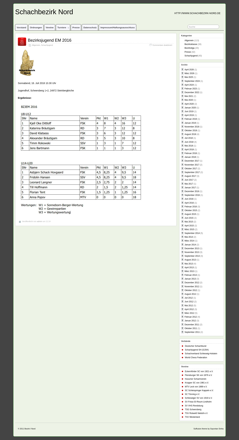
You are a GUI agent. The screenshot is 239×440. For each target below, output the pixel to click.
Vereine (50, 27)
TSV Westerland (192, 417)
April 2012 (189, 309)
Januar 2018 (190, 157)
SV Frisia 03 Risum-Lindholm (198, 402)
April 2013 (189, 267)
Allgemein (36, 45)
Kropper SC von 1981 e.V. (197, 383)
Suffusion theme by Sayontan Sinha (208, 429)
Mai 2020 (189, 100)
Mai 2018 (189, 146)
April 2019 (189, 115)
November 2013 (192, 252)
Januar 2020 (190, 107)
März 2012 (189, 313)
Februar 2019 (191, 119)
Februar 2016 (191, 206)
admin (39, 221)
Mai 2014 (189, 237)
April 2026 (189, 69)
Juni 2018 (189, 142)
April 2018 (189, 149)
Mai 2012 (189, 305)
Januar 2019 (190, 123)
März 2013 (189, 271)
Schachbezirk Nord (44, 12)
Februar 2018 (191, 153)
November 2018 (192, 127)
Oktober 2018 (191, 130)
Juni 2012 (189, 301)
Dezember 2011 (192, 324)
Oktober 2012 (191, 290)
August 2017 (190, 176)
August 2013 (190, 260)
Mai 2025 (189, 77)
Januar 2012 (190, 320)
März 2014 (189, 241)
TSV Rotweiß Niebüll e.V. (196, 413)
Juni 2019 (189, 111)
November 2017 (192, 165)
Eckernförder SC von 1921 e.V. (199, 371)
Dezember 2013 (192, 248)
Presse (76, 27)
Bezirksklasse (191, 44)
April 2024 (189, 85)
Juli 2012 (189, 298)
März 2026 (189, 73)
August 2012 (190, 294)
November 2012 (192, 286)
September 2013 (192, 256)
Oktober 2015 (191, 210)
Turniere (63, 28)
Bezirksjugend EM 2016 (49, 40)
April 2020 (189, 104)
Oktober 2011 (191, 328)
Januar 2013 (190, 279)
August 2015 (190, 214)
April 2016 (189, 203)
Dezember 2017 (192, 161)
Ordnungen (36, 27)
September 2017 (192, 172)
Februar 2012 (191, 317)
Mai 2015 (189, 222)
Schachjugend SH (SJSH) (197, 350)
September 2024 (192, 81)
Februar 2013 (191, 275)
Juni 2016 (189, 199)
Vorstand (21, 27)
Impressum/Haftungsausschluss (117, 27)
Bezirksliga (189, 48)
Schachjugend (47, 45)
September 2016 (192, 195)
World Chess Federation (196, 357)
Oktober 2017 (191, 168)
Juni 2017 (189, 180)
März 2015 (189, 229)
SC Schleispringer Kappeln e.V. (199, 390)
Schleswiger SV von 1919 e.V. (198, 398)
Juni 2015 (189, 218)
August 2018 (190, 134)
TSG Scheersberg (193, 409)
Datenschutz (90, 27)
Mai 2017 (189, 184)
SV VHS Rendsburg (194, 406)
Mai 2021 (189, 96)
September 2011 (192, 332)
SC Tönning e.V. (192, 394)
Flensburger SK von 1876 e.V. (198, 375)
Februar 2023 (191, 88)
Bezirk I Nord (30, 429)
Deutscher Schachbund (195, 346)
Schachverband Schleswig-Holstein (201, 353)
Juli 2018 (189, 138)
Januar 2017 (190, 187)
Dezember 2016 (192, 191)
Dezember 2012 (192, 282)
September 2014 (192, 233)
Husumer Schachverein (195, 379)
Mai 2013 (189, 264)
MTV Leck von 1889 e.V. (196, 386)
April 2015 (189, 225)
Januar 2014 (190, 244)
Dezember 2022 (192, 92)
